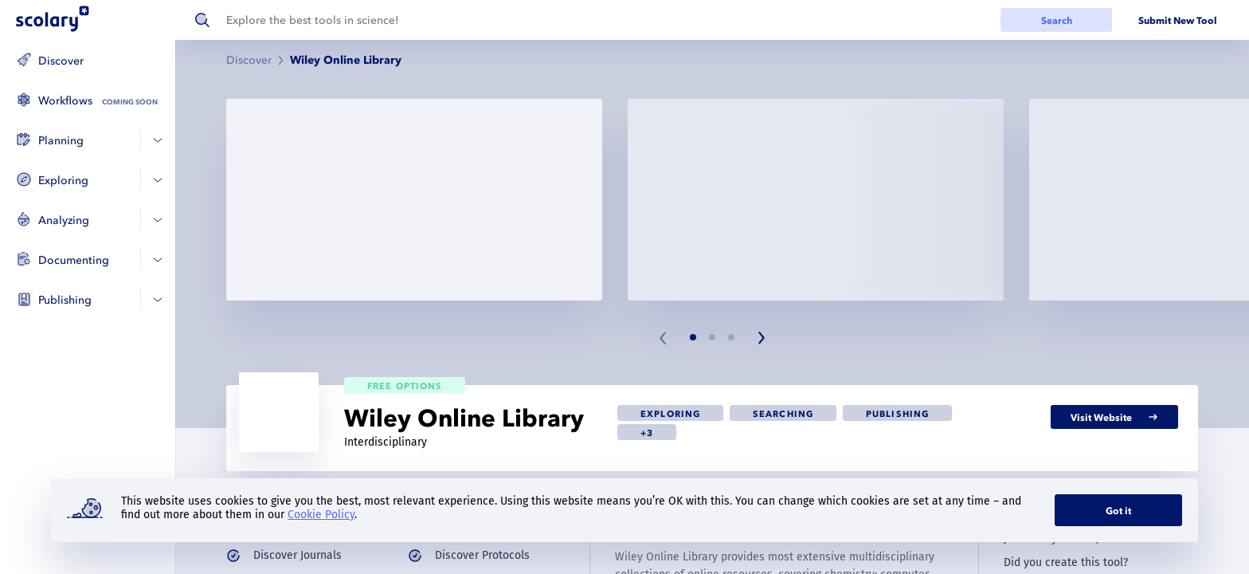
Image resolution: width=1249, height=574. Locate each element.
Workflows (65, 101)
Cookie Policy (321, 514)
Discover (61, 61)
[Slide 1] (693, 337)
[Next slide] (761, 338)
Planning (61, 140)
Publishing (65, 300)
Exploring (63, 180)
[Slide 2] (712, 337)
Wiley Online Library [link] (345, 60)
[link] (670, 413)
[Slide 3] (731, 337)
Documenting (73, 260)
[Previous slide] (663, 338)
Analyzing (63, 220)
